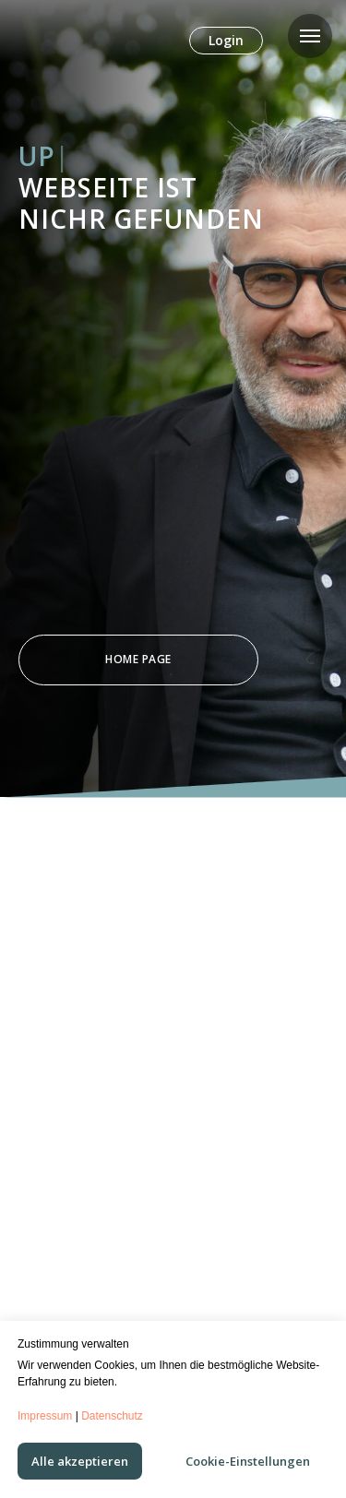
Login (226, 40)
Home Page (138, 659)
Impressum (45, 1415)
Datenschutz (112, 1415)
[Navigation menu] (310, 36)
